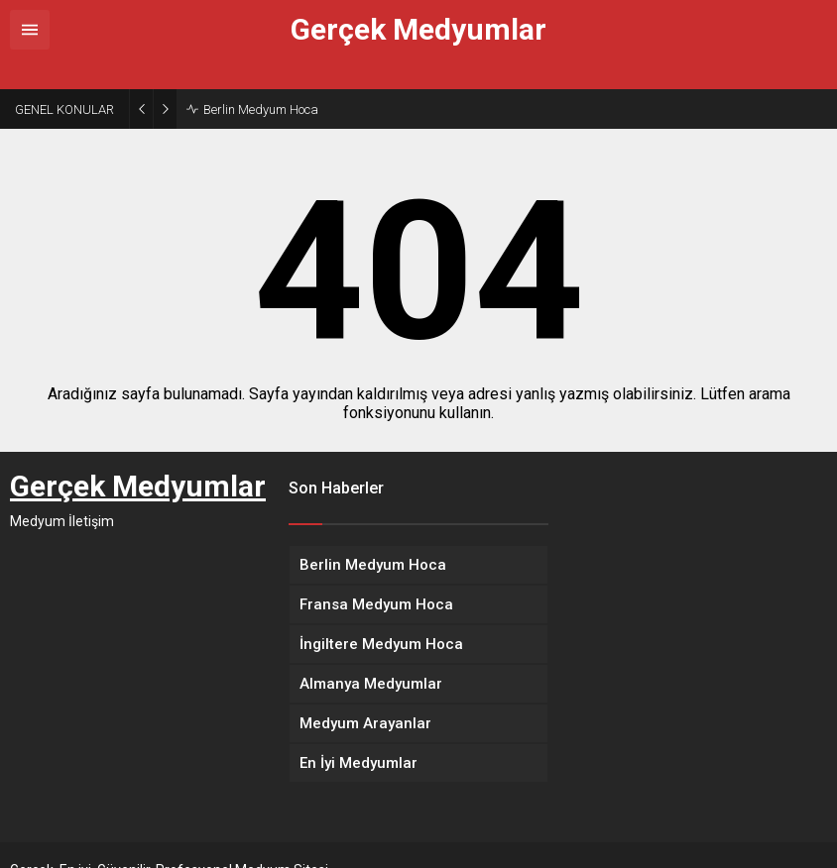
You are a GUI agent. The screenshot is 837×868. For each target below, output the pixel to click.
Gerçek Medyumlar (418, 30)
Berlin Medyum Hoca (260, 79)
